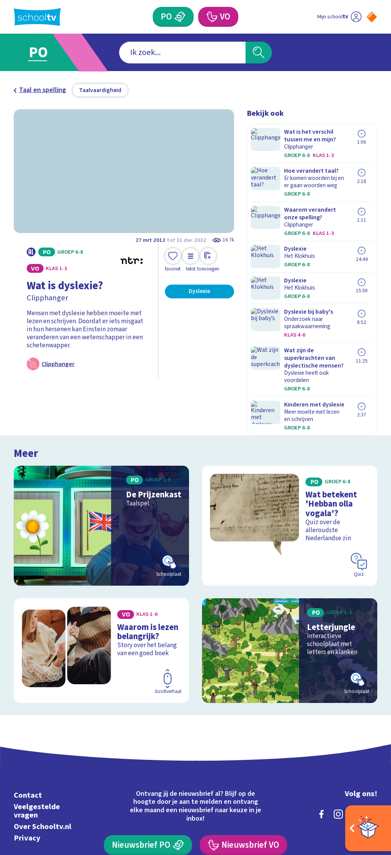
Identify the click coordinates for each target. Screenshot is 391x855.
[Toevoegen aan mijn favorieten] (173, 260)
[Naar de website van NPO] (371, 17)
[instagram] (338, 727)
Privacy (27, 751)
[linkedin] (355, 727)
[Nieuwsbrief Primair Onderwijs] (148, 758)
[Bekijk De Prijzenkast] (101, 445)
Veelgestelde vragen (37, 724)
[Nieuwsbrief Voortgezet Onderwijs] (243, 758)
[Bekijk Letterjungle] (289, 564)
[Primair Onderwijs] (179, 17)
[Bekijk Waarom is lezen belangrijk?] (101, 564)
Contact (28, 708)
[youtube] (372, 727)
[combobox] (182, 52)
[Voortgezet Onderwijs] (211, 17)
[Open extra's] (368, 828)
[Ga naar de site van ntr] (365, 795)
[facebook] (321, 727)
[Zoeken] (258, 52)
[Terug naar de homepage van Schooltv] (37, 17)
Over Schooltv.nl (42, 739)
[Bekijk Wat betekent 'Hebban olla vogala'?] (289, 445)
